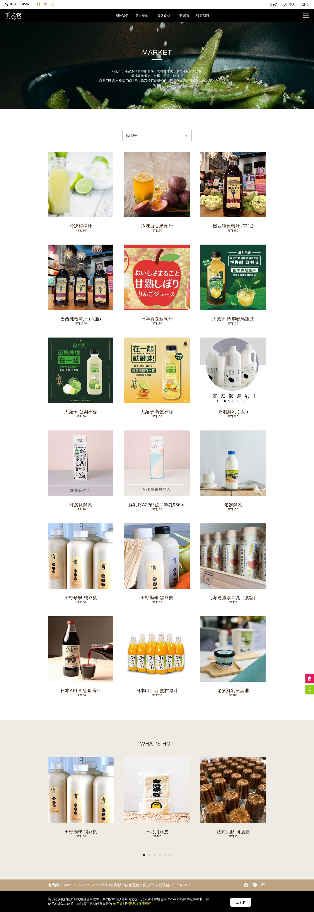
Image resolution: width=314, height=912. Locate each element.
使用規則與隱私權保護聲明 (132, 903)
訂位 (305, 4)
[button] (144, 855)
